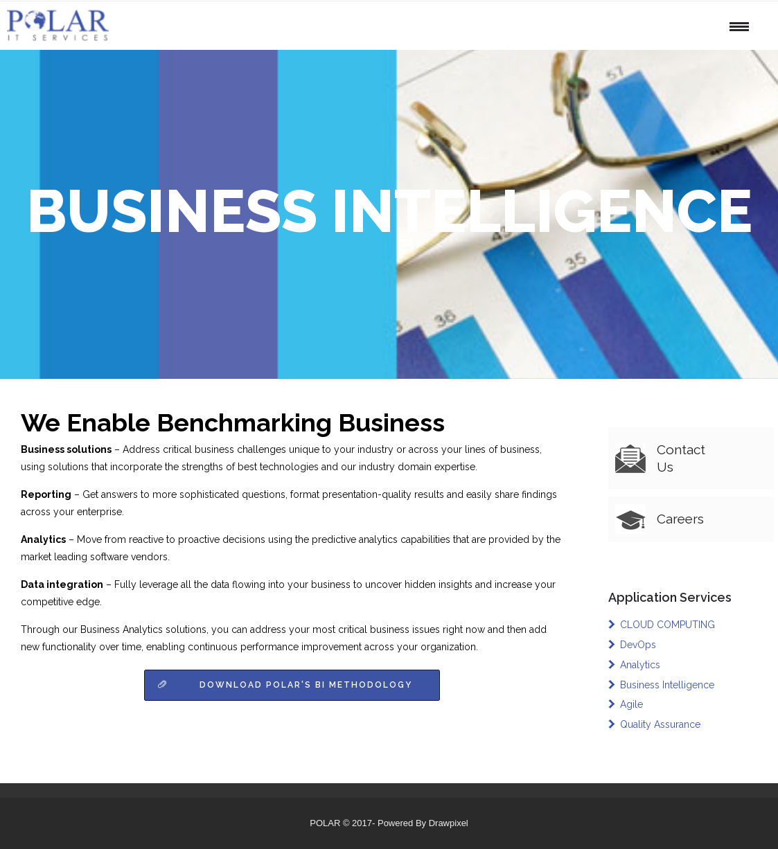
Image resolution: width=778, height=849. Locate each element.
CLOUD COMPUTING (667, 624)
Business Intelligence (667, 684)
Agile (631, 704)
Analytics (640, 664)
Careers (680, 518)
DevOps (638, 644)
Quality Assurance (660, 724)
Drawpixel (448, 823)
